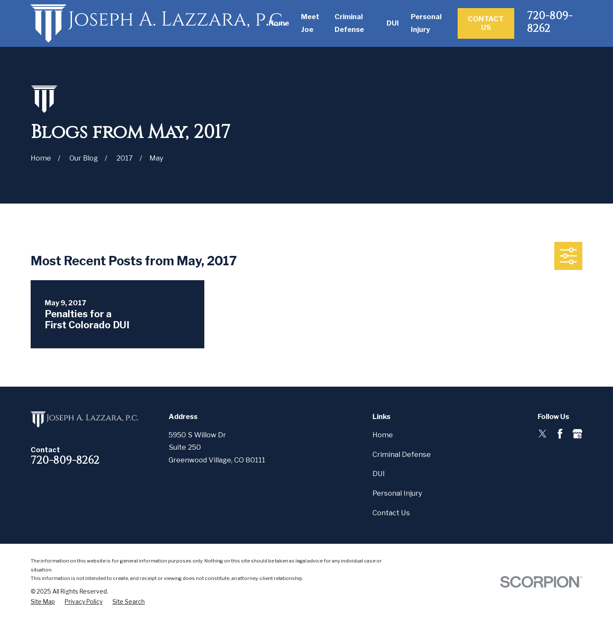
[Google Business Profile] (577, 434)
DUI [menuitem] (393, 23)
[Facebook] (560, 434)
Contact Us (486, 23)
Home (382, 435)
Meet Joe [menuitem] (310, 23)
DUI (378, 473)
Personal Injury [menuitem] (426, 23)
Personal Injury (397, 493)
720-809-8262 (550, 22)
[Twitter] (542, 434)
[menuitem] (43, 602)
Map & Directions (198, 472)
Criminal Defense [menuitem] (349, 23)
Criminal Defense (401, 454)
